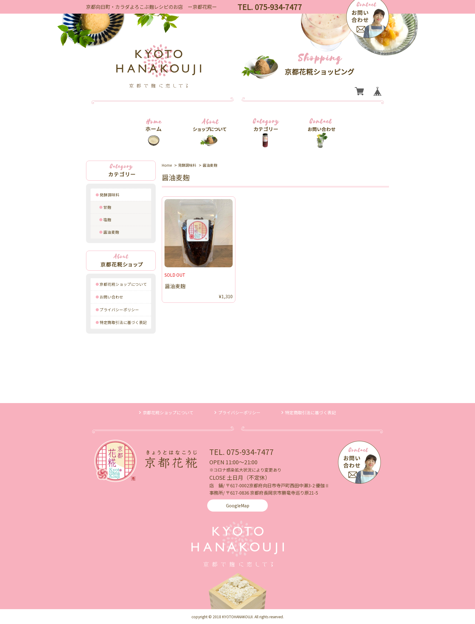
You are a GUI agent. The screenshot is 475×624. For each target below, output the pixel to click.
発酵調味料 (109, 195)
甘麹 (107, 207)
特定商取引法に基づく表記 (123, 322)
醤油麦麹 (111, 232)
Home (167, 165)
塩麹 (107, 219)
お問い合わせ (111, 297)
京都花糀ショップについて (123, 284)
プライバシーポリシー (119, 309)
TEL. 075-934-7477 (241, 451)
